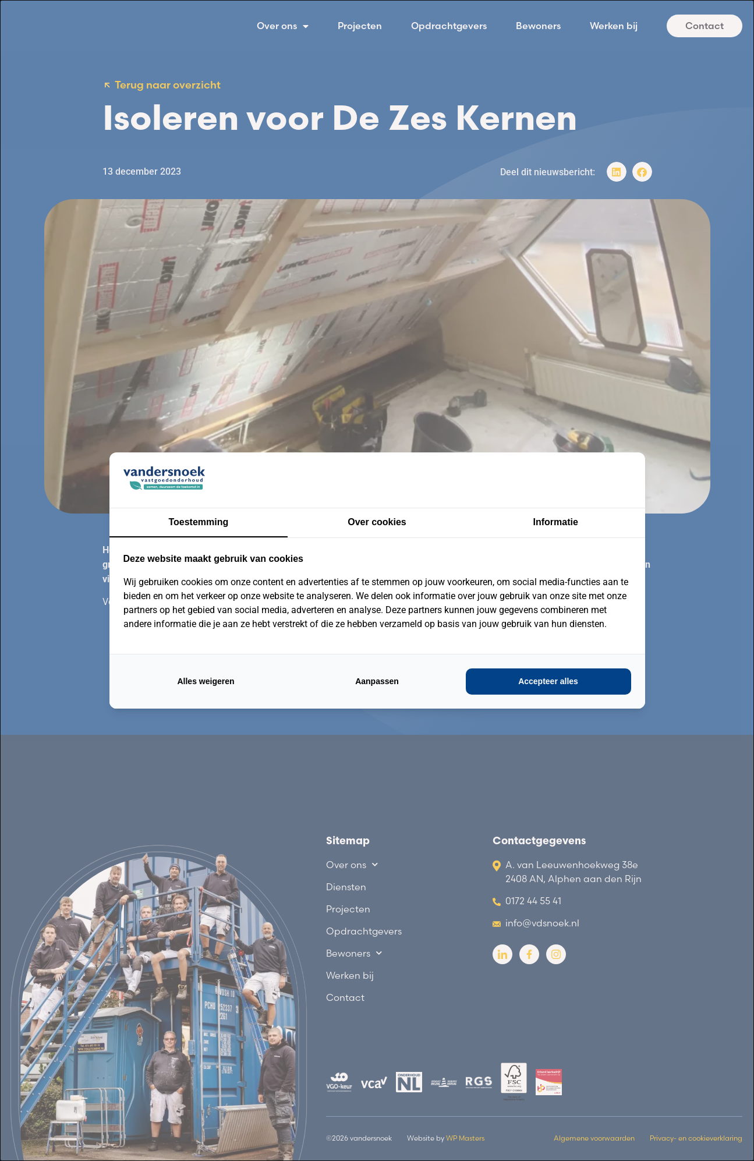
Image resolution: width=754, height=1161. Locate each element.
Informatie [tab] (555, 522)
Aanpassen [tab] (377, 681)
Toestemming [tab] (198, 522)
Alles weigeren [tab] (205, 681)
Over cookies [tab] (377, 522)
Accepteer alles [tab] (548, 681)
